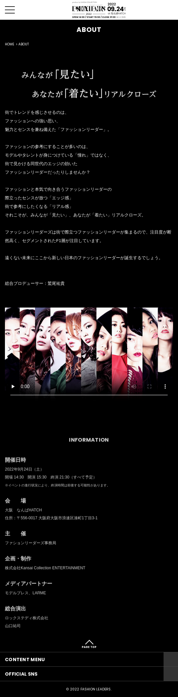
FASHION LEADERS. (96, 689)
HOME (9, 44)
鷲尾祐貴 (56, 285)
